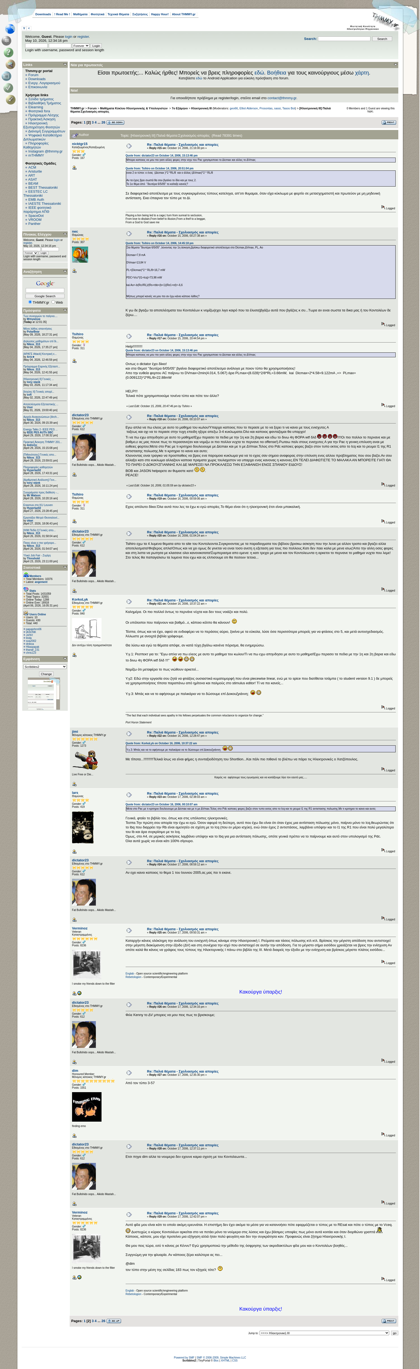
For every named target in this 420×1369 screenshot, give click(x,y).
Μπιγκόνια (33, 319)
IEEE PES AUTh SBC (40, 432)
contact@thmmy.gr (282, 98)
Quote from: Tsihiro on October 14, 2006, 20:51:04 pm (160, 168)
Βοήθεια (276, 73)
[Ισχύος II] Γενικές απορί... (38, 391)
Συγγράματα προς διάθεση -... (41, 492)
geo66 (234, 108)
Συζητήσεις (140, 14)
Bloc (216, 1360)
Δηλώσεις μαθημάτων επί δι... (40, 341)
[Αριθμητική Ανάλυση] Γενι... (40, 479)
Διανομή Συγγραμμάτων (46, 131)
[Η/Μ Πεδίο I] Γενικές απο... (39, 530)
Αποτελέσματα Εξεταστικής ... (40, 404)
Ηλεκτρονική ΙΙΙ (201, 108)
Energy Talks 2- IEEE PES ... (40, 429)
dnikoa (30, 643)
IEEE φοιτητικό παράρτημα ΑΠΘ (37, 210)
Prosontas (266, 108)
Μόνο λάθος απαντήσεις (37, 328)
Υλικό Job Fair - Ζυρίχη (37, 555)
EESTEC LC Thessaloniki (35, 193)
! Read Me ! (62, 14)
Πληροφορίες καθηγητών (38, 467)
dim (75, 1071)
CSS (235, 1360)
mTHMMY (36, 155)
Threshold (33, 558)
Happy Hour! (160, 14)
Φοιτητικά (97, 14)
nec (75, 231)
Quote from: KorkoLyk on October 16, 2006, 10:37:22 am (161, 743)
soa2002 (31, 640)
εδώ (259, 73)
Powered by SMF (184, 1357)
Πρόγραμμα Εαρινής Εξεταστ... (41, 366)
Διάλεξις (32, 445)
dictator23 (80, 415)
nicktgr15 (80, 144)
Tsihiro (77, 334)
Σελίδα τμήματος (41, 99)
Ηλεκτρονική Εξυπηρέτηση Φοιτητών (41, 125)
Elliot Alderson (248, 108)
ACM (32, 167)
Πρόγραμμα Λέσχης (43, 115)
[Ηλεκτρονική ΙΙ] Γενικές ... (38, 379)
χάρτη (362, 73)
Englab (130, 973)
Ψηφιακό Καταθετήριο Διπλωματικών (42, 137)
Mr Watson (33, 495)
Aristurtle (35, 171)
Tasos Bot (288, 108)
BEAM (33, 183)
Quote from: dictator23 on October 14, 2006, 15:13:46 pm (162, 155)
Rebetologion (133, 977)
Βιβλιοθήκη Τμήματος (44, 103)
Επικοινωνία (37, 87)
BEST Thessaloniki (43, 187)
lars (75, 793)
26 (103, 122)
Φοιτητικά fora (39, 111)
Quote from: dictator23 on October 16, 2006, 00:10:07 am (161, 804)
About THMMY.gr (184, 14)
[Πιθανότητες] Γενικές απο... (39, 454)
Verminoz (80, 928)
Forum (33, 75)
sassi (277, 108)
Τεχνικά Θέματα (118, 14)
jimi (75, 732)
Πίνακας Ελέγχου (37, 234)
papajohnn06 (34, 629)
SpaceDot (36, 216)
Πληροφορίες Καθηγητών (36, 145)
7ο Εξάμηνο (180, 108)
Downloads (43, 14)
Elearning (35, 107)
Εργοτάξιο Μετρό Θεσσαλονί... (41, 517)
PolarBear (33, 331)
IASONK (31, 632)
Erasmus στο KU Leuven (38, 505)
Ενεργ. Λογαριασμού (44, 83)
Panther (34, 224)
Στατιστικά (31, 568)
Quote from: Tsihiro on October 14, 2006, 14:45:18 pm (160, 243)
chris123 (31, 652)
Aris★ (30, 356)
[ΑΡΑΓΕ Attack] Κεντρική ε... (40, 353)
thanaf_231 (32, 649)
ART (31, 175)
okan (30, 520)
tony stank (33, 382)
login (68, 37)
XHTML (225, 1360)
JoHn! (29, 635)
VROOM (35, 220)
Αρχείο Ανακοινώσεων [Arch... (41, 416)
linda (29, 638)
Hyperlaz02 (34, 470)
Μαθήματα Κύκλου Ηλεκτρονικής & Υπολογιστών (134, 108)
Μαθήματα (80, 14)
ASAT (32, 179)
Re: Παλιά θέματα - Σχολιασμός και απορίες (183, 145)
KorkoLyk (80, 599)
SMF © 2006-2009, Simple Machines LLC (221, 1357)
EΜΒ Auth (36, 200)
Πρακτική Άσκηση (41, 119)
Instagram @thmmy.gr (45, 151)
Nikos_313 (33, 344)
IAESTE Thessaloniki (44, 204)
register (83, 37)
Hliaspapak (32, 646)
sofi (29, 394)
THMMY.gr (77, 108)
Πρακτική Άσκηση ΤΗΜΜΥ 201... (42, 442)
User (30, 407)
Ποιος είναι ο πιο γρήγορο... (39, 542)
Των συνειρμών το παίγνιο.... (40, 316)
